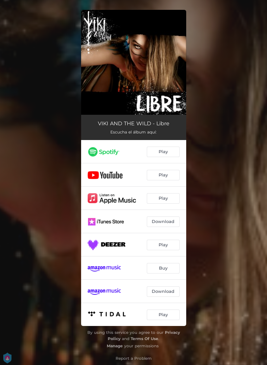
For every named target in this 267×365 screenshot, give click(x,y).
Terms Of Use (144, 338)
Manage (115, 345)
